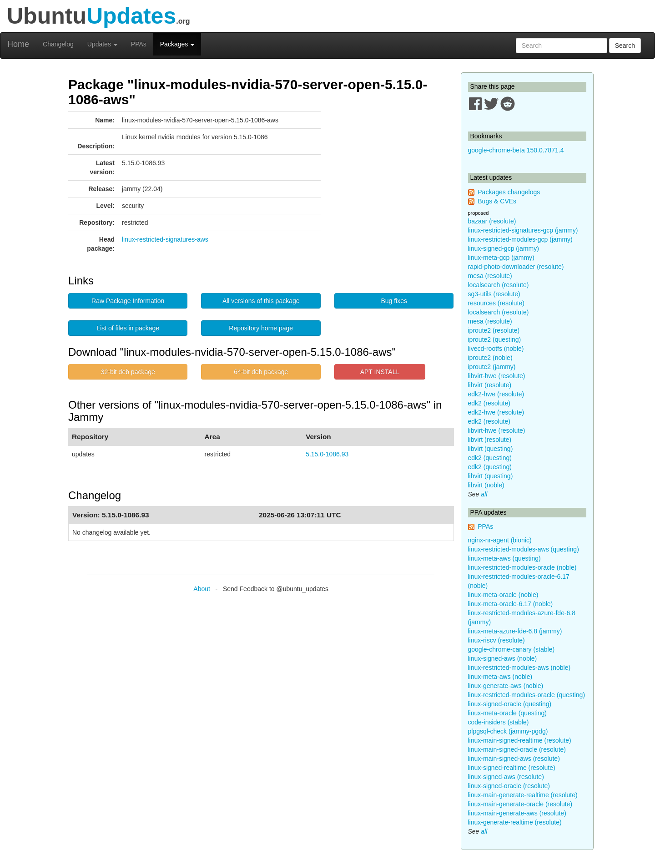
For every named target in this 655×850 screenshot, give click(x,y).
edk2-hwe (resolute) (496, 394)
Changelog (58, 44)
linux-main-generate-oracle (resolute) (520, 804)
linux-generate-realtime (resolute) (515, 822)
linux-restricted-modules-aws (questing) (523, 549)
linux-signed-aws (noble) (502, 658)
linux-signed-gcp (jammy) (503, 248)
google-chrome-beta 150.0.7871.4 (516, 150)
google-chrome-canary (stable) (511, 649)
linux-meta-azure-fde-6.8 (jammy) (515, 631)
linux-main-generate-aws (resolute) (517, 813)
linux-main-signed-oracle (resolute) (517, 749)
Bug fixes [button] (394, 300)
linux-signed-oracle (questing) (510, 704)
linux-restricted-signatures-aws (165, 239)
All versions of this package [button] (261, 300)
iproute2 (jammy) (492, 366)
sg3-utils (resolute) (494, 294)
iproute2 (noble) (490, 357)
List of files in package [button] (127, 328)
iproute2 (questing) (494, 339)
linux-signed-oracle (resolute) (509, 785)
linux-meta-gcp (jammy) (501, 257)
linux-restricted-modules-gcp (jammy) (520, 239)
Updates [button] (102, 44)
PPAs (138, 44)
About (201, 588)
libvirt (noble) (486, 485)
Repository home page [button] (261, 328)
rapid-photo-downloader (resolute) (516, 266)
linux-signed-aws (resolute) (506, 776)
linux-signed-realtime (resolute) (511, 767)
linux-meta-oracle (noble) (503, 594)
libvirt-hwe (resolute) (496, 375)
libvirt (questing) (490, 448)
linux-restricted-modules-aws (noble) (519, 667)
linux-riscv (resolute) (496, 640)
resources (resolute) (496, 303)
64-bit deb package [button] (261, 371)
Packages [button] (177, 44)
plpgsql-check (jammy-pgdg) (508, 731)
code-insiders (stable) (498, 722)
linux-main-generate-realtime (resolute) (523, 795)
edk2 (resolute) (489, 403)
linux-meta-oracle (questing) (507, 713)
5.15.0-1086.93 (327, 454)
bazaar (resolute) (492, 221)
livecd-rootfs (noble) (496, 348)
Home (18, 44)
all (484, 494)
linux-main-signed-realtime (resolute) (519, 740)
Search (625, 45)
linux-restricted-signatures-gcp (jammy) (523, 230)
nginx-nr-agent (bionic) (500, 540)
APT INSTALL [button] (380, 371)
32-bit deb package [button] (128, 371)
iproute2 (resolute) (494, 330)
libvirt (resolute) (490, 385)
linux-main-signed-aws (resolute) (514, 758)
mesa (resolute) (490, 275)
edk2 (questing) (490, 457)
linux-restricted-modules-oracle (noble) (522, 567)
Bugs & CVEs (497, 201)
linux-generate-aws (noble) (506, 685)
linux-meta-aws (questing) (504, 558)
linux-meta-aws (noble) (500, 676)
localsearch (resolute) (498, 284)
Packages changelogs (509, 192)
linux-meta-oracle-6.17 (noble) (510, 603)
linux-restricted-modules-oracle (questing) (526, 694)
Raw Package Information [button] (127, 300)
